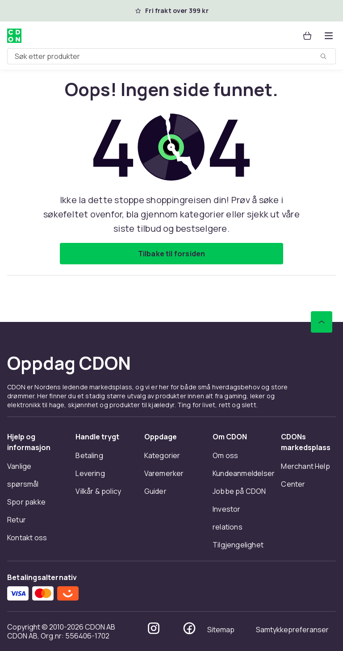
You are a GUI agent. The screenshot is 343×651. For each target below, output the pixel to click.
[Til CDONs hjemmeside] (14, 35)
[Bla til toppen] (321, 322)
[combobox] (171, 56)
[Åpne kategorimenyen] (328, 35)
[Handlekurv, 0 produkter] (307, 35)
